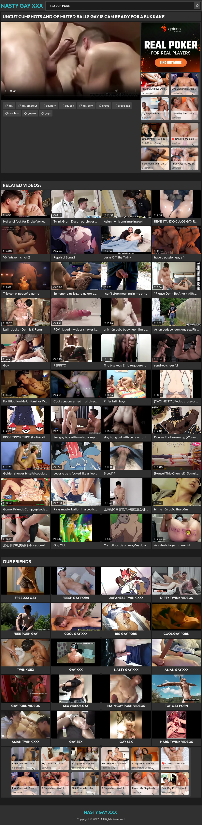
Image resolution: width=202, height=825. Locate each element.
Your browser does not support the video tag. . (70, 61)
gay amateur (29, 105)
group (105, 105)
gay (10, 105)
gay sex (69, 105)
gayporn (51, 105)
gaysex (32, 113)
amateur (13, 113)
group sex (124, 105)
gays (47, 113)
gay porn (88, 105)
